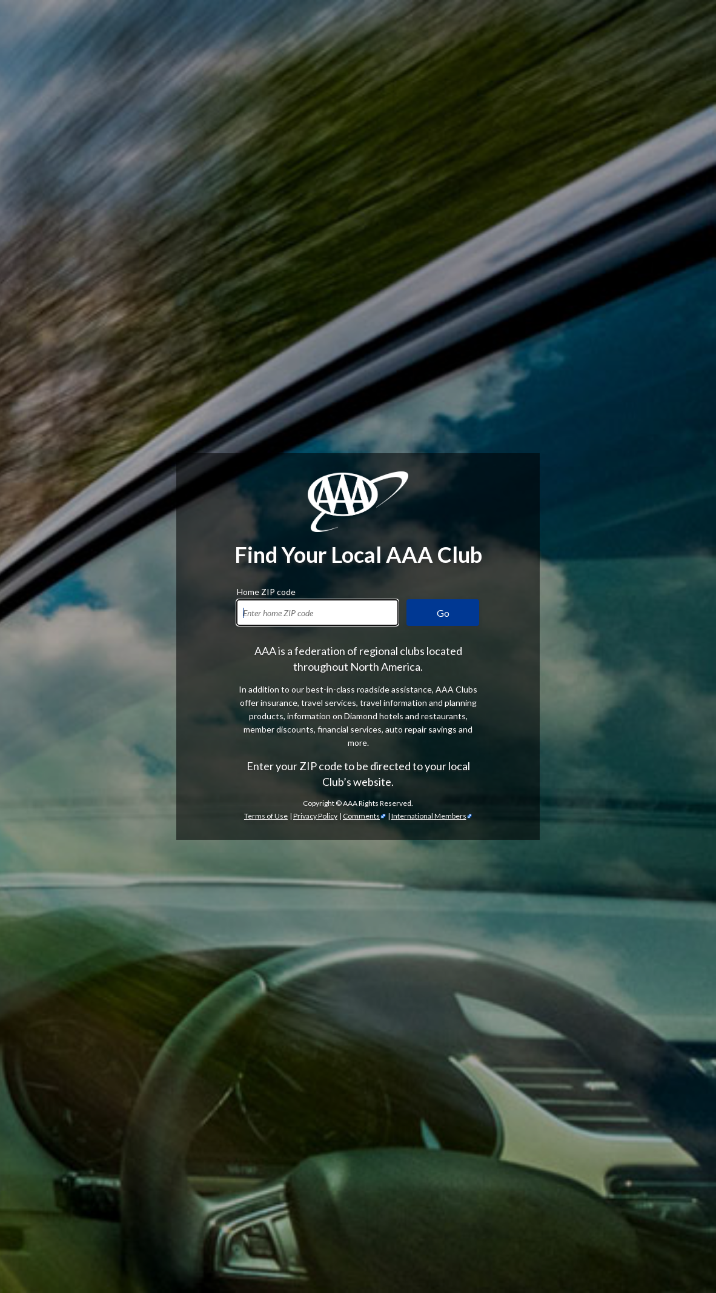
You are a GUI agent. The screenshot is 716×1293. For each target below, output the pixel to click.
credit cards (657, 896)
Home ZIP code (266, 161)
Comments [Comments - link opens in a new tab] (361, 387)
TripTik (246, 1177)
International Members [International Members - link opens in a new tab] (428, 387)
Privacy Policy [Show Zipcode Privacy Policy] (315, 387)
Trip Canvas (269, 1203)
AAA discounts (294, 755)
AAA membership (535, 495)
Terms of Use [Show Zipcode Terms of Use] (266, 387)
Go (443, 184)
